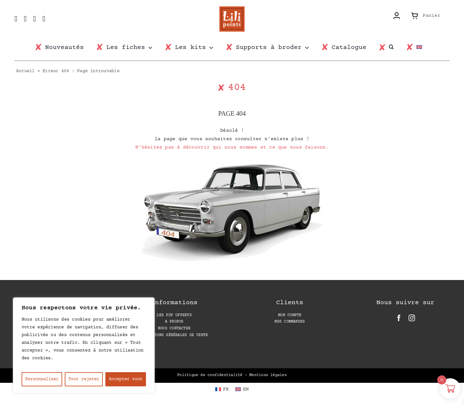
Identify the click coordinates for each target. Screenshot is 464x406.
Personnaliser (42, 379)
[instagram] (412, 318)
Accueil (25, 71)
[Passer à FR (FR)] (222, 389)
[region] (84, 345)
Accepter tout (125, 379)
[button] (394, 47)
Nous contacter (174, 328)
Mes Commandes (290, 322)
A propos (174, 322)
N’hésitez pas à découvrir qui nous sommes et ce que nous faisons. (232, 147)
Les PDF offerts (174, 315)
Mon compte (289, 315)
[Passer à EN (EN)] (242, 389)
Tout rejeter (83, 379)
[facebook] (399, 318)
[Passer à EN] (422, 47)
